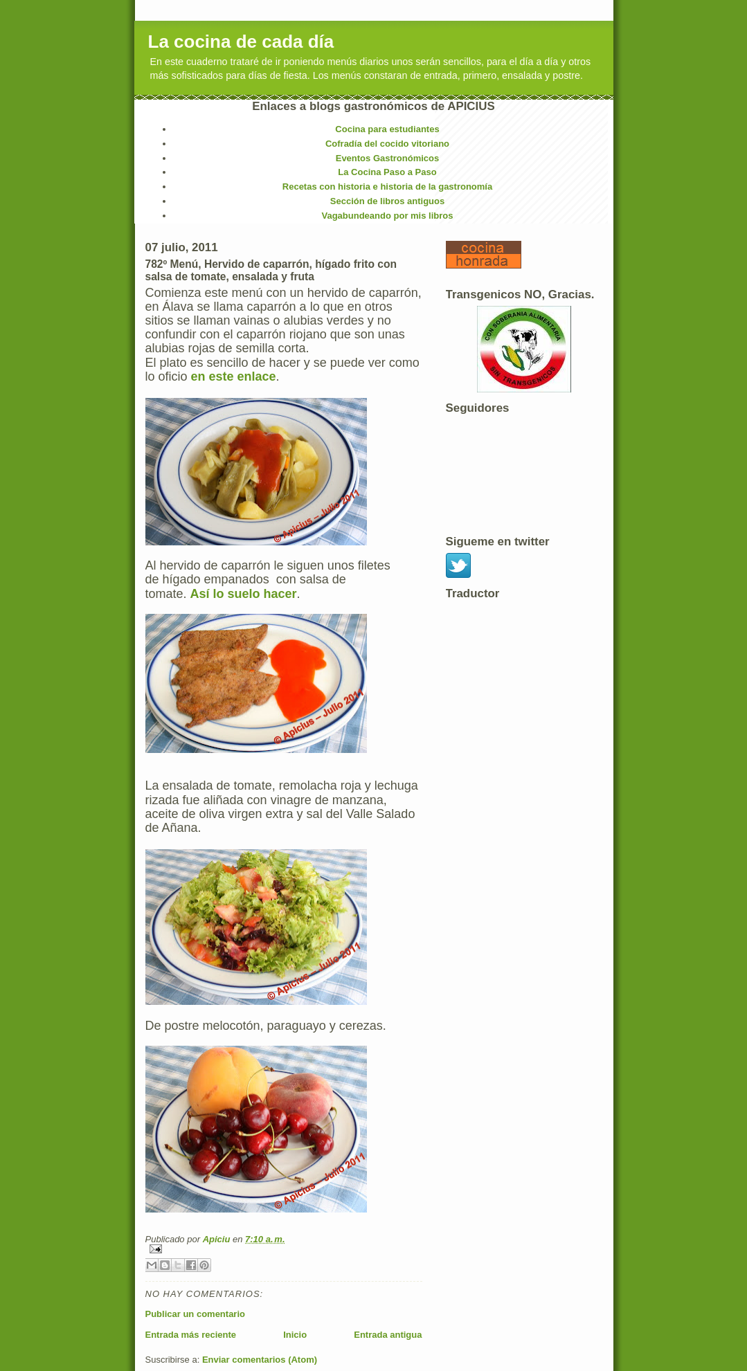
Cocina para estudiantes (387, 129)
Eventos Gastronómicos (388, 158)
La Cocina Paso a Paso (387, 172)
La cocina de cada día (241, 41)
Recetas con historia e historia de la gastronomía (387, 186)
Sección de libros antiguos (387, 201)
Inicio (295, 1334)
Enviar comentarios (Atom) (259, 1359)
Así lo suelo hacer (243, 594)
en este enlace (232, 376)
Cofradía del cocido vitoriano (387, 143)
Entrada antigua (388, 1334)
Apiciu (218, 1239)
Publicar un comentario (195, 1314)
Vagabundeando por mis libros (387, 215)
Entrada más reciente (191, 1334)
